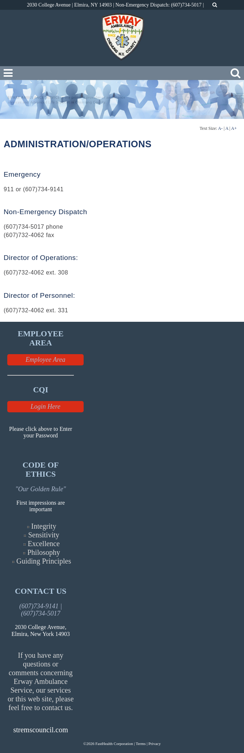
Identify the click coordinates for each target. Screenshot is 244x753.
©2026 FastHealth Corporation (108, 743)
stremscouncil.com (40, 730)
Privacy (154, 743)
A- (220, 128)
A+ (234, 128)
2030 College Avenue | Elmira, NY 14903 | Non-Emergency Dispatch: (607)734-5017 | (116, 5)
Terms (140, 743)
